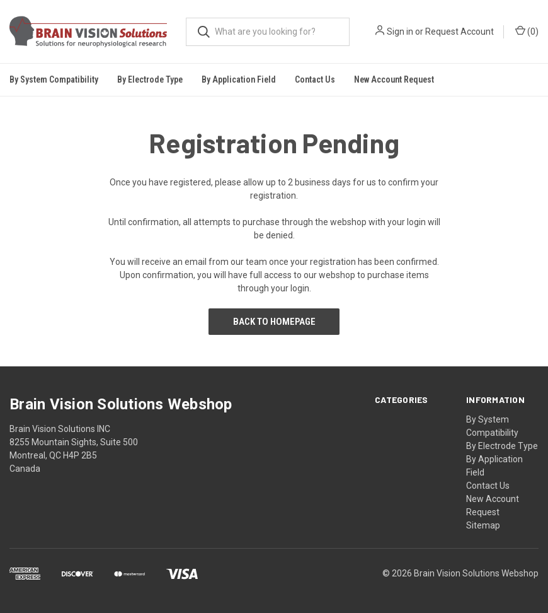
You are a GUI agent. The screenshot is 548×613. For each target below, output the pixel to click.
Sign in (400, 31)
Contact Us (315, 79)
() (527, 31)
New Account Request (394, 79)
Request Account (459, 31)
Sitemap (483, 525)
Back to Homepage (274, 321)
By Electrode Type (502, 446)
